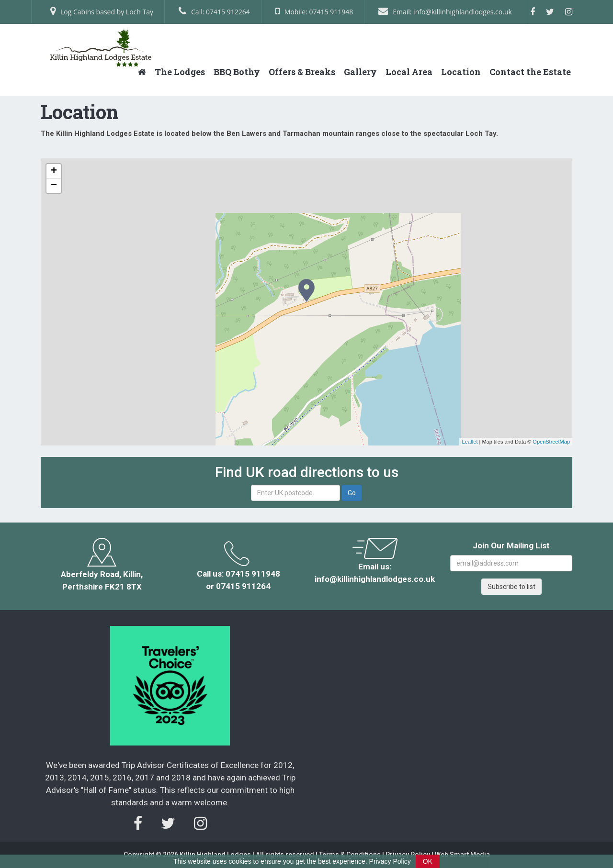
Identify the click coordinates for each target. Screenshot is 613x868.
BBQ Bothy (237, 72)
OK (427, 861)
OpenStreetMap (551, 442)
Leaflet (469, 442)
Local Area (409, 72)
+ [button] (54, 171)
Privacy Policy (390, 861)
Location (461, 72)
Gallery (360, 72)
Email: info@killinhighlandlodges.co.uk (445, 11)
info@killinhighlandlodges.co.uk (375, 579)
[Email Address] (511, 563)
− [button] (54, 185)
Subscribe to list (511, 586)
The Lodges (180, 72)
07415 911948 (253, 574)
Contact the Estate (530, 72)
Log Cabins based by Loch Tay (101, 11)
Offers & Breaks (302, 72)
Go (352, 493)
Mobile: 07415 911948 (314, 11)
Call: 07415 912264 (214, 11)
